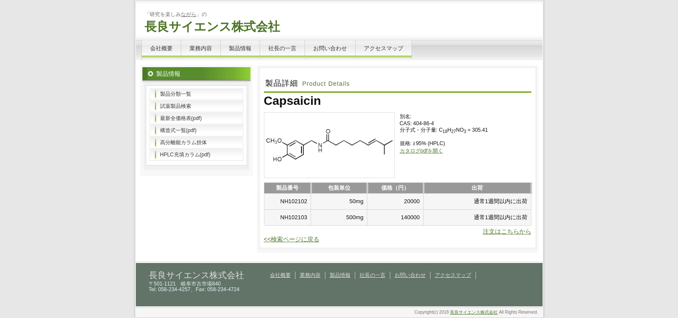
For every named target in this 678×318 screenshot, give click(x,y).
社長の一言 (282, 48)
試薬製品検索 (175, 106)
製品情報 (240, 48)
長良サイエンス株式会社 (212, 26)
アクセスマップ (383, 48)
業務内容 (201, 48)
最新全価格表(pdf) (181, 118)
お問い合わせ (330, 48)
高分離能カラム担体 (183, 143)
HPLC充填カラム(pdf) (185, 155)
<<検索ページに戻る (291, 239)
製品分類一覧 (175, 94)
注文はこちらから (507, 231)
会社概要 (161, 48)
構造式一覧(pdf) (178, 130)
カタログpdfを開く (421, 151)
